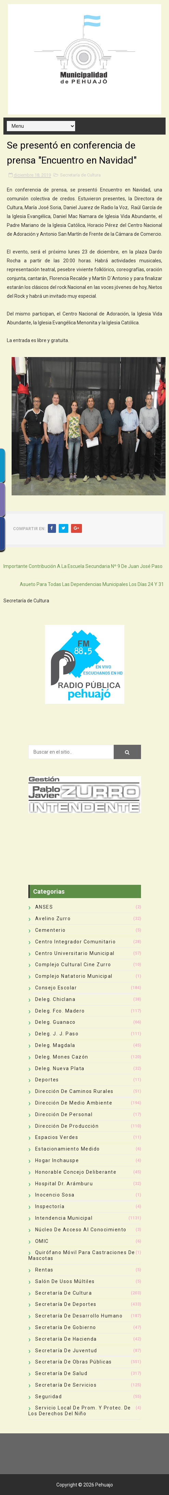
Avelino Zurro (53, 918)
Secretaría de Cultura (80, 175)
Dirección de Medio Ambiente (74, 1103)
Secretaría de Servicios (66, 1385)
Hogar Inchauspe (57, 1160)
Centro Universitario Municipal (75, 953)
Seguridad (48, 1396)
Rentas (44, 1270)
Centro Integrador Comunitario (75, 941)
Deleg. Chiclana (55, 999)
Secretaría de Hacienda (66, 1339)
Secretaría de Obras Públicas (73, 1362)
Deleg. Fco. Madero (60, 1011)
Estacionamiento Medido (67, 1149)
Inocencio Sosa (55, 1195)
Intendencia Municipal (64, 1218)
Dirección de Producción (67, 1126)
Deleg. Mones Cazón (61, 1057)
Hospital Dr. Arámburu (64, 1183)
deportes (47, 1079)
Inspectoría (50, 1206)
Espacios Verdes (57, 1137)
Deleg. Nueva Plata (60, 1068)
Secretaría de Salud (61, 1373)
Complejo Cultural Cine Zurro (73, 964)
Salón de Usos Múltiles (65, 1281)
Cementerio (50, 930)
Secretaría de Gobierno (65, 1327)
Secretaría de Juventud (66, 1350)
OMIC (42, 1241)
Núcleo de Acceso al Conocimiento (81, 1229)
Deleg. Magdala (55, 1045)
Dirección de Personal (64, 1114)
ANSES (44, 907)
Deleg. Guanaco (55, 1022)
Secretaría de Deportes (66, 1304)
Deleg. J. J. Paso (57, 1033)
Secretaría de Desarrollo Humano (79, 1316)
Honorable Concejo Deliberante (76, 1172)
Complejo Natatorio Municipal (74, 976)
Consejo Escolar (56, 987)
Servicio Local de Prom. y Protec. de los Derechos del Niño (79, 1410)
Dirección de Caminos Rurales (74, 1091)
